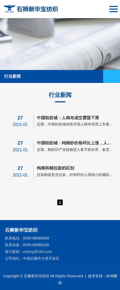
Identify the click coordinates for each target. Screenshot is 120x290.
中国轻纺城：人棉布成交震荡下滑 (68, 118)
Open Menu (113, 76)
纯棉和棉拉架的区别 (55, 168)
